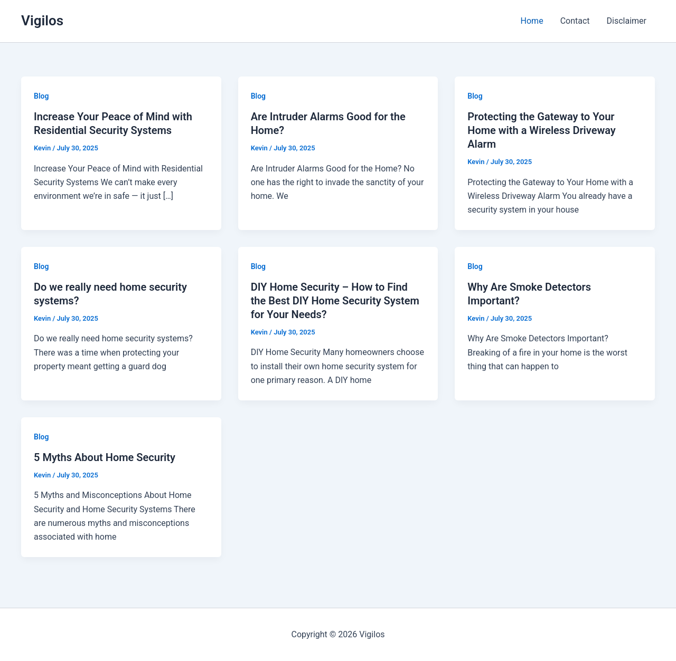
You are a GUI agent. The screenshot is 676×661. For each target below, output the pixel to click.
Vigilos (42, 20)
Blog (41, 96)
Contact (575, 21)
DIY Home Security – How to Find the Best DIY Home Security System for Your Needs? (335, 301)
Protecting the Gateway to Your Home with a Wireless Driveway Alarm (541, 130)
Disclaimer (626, 21)
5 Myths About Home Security (104, 457)
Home (532, 21)
